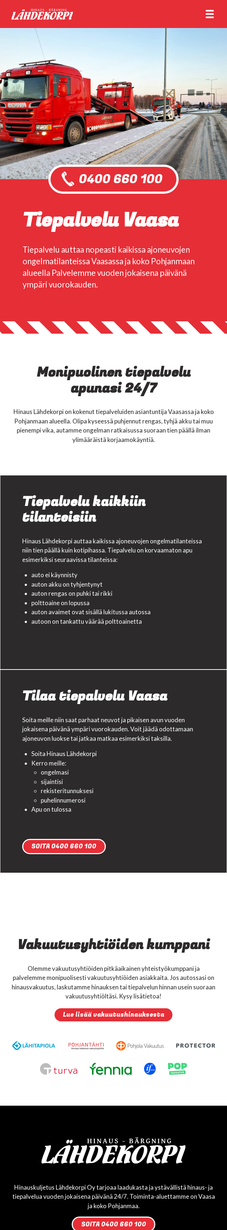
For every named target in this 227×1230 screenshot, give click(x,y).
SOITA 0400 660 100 (63, 846)
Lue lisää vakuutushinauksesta (113, 1014)
